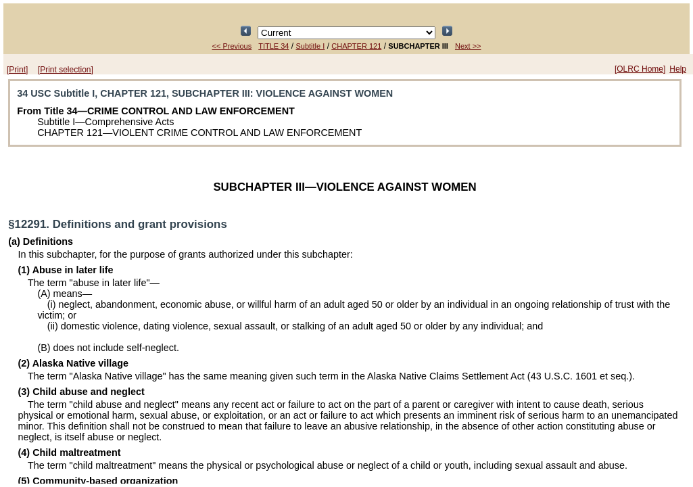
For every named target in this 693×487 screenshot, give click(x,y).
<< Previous (232, 46)
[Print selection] (65, 69)
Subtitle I (310, 46)
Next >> (468, 46)
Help (677, 69)
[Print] (17, 69)
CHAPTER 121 (356, 46)
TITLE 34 (273, 46)
